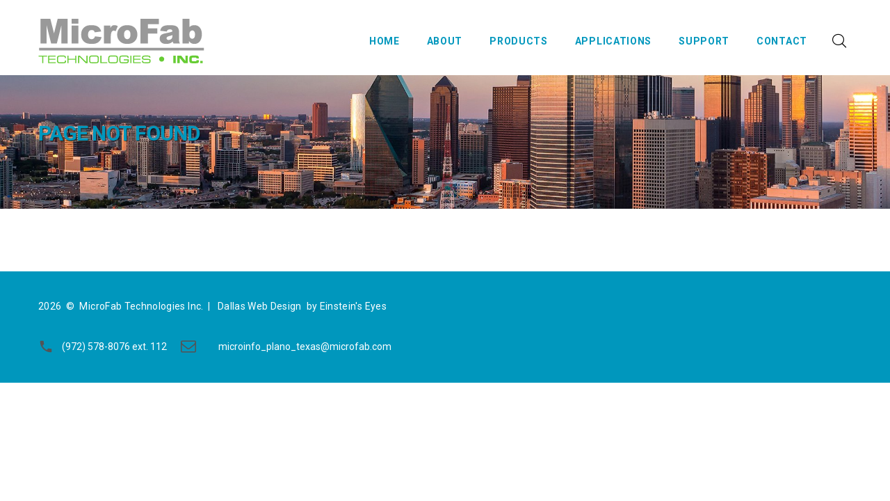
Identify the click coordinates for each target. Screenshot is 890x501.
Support (704, 41)
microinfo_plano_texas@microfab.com (304, 346)
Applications (613, 41)
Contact (781, 41)
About (445, 41)
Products (519, 41)
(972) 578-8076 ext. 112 (114, 346)
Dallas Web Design (260, 306)
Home (384, 41)
